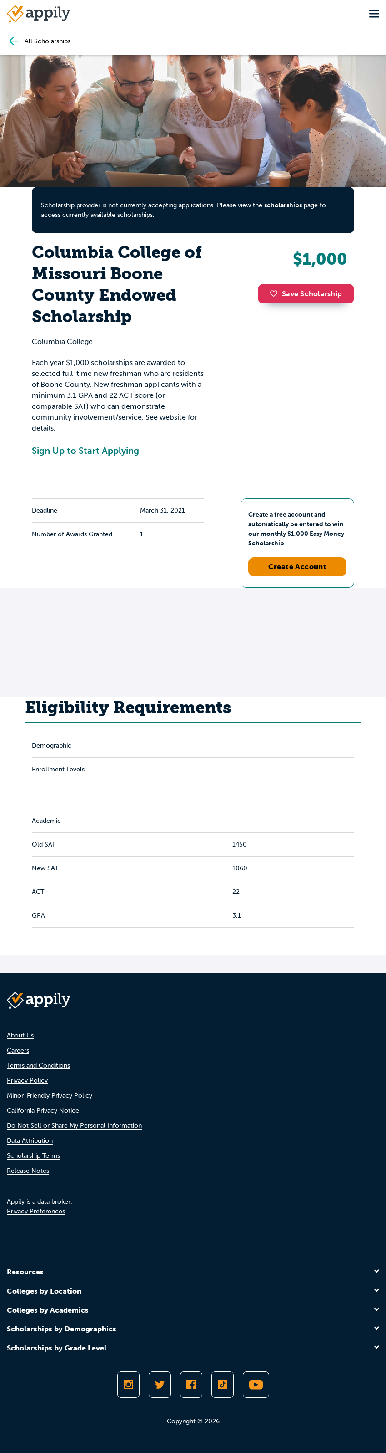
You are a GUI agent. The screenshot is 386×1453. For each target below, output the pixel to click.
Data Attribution (30, 1141)
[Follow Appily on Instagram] (128, 1384)
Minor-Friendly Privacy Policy (49, 1095)
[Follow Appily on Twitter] (160, 1384)
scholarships (283, 205)
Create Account (297, 566)
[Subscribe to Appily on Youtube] (256, 1384)
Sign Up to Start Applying (85, 450)
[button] (276, 293)
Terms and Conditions (38, 1065)
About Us (20, 1035)
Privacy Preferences (36, 1211)
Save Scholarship (306, 293)
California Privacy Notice (43, 1110)
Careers (18, 1050)
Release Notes (28, 1171)
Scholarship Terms (33, 1156)
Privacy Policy (27, 1080)
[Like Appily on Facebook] (191, 1384)
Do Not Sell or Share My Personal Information (74, 1126)
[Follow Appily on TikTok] (222, 1384)
